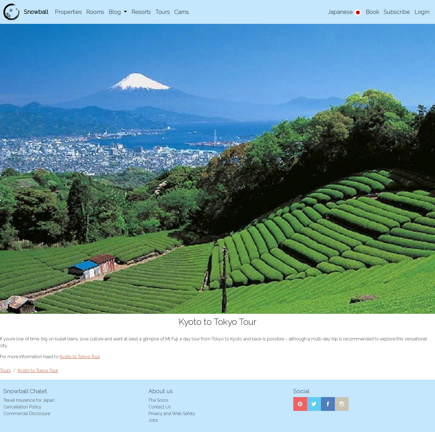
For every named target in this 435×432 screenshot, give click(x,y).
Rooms (95, 12)
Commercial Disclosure (26, 413)
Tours (162, 12)
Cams (181, 12)
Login (421, 12)
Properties (68, 12)
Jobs (153, 420)
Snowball (36, 12)
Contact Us (159, 407)
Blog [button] (115, 12)
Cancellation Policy (22, 407)
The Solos (158, 400)
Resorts (141, 12)
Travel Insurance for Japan (28, 400)
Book (372, 12)
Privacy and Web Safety (171, 413)
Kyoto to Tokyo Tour (80, 356)
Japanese (344, 12)
